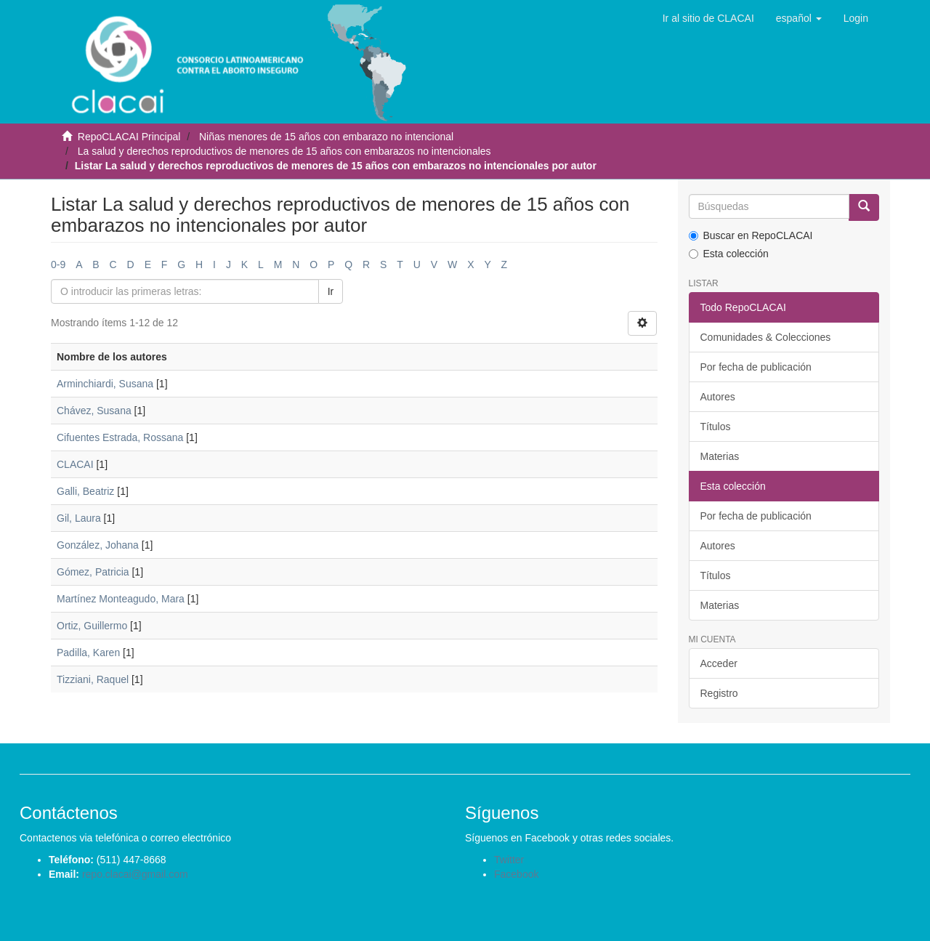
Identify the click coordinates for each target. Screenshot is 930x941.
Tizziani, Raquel (93, 679)
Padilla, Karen (88, 652)
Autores (717, 397)
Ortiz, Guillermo (92, 625)
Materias (720, 456)
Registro (719, 693)
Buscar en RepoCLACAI (751, 235)
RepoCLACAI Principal (129, 136)
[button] (799, 18)
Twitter (509, 859)
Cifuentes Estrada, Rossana (120, 437)
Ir (331, 291)
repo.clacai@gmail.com (135, 874)
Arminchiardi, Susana (105, 383)
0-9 (58, 264)
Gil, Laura (79, 518)
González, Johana (98, 545)
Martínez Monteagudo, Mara (121, 599)
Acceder (718, 663)
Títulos (715, 426)
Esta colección (729, 253)
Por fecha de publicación (756, 367)
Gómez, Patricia (93, 572)
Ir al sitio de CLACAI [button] (708, 18)
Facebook (516, 874)
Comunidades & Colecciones (765, 337)
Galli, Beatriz (85, 491)
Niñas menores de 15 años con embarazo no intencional (326, 136)
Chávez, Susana (94, 410)
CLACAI (75, 464)
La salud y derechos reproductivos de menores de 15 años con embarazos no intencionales (284, 151)
